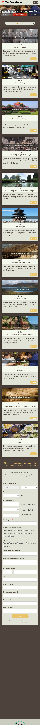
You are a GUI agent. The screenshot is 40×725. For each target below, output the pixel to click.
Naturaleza (21, 543)
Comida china (31, 543)
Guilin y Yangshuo (9, 533)
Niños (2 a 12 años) (27, 510)
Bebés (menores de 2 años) (27, 516)
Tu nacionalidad (8, 584)
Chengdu (19, 533)
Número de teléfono (9, 600)
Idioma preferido (8, 608)
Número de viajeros (9, 500)
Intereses (5, 540)
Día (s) (23, 496)
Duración (6, 492)
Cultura (6, 543)
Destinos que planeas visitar (12, 528)
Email (4, 576)
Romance (6, 546)
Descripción (6, 15)
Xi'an (25, 530)
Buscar (33, 15)
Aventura (13, 543)
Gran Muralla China (9, 530)
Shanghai (32, 530)
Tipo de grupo (7, 520)
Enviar (20, 616)
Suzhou (6, 536)
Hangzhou (28, 533)
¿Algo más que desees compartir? (13, 558)
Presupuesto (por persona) (11, 550)
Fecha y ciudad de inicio (10, 483)
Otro (11, 536)
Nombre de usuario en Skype (12, 592)
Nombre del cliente (9, 568)
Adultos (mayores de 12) (28, 504)
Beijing (19, 530)
